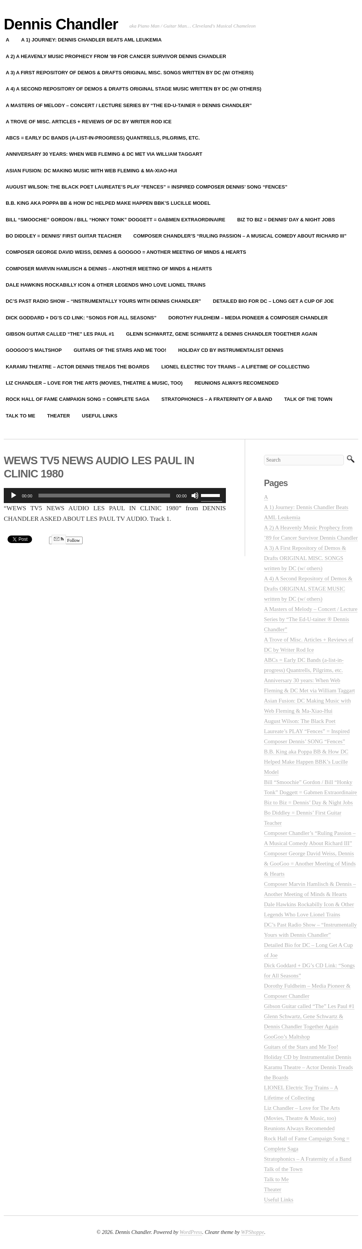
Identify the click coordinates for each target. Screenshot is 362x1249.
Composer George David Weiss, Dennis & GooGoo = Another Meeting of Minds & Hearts (310, 863)
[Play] (13, 495)
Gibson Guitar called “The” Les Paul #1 (309, 1006)
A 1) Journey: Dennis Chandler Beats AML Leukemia (91, 40)
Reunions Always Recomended (237, 383)
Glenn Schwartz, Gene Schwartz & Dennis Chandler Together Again (221, 334)
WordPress (190, 1232)
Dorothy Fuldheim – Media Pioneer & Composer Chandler (248, 318)
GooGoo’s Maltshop (287, 1037)
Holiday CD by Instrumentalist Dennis (231, 350)
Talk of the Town (308, 399)
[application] (115, 495)
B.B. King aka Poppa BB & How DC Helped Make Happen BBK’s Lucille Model (306, 762)
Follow (66, 540)
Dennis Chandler (61, 24)
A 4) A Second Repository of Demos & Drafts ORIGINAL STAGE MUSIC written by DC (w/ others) (308, 588)
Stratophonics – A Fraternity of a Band (216, 399)
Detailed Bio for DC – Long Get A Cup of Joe (273, 301)
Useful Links (99, 416)
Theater (58, 416)
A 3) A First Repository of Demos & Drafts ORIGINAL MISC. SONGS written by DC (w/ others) (305, 558)
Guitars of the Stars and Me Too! (120, 350)
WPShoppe (252, 1232)
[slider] (104, 495)
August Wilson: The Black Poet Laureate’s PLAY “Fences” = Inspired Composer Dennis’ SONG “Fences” (307, 731)
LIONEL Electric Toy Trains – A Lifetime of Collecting (235, 367)
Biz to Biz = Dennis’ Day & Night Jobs (286, 219)
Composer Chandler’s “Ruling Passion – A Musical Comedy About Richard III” (240, 236)
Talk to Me (276, 1179)
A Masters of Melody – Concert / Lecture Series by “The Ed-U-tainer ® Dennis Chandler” (310, 619)
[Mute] (195, 495)
